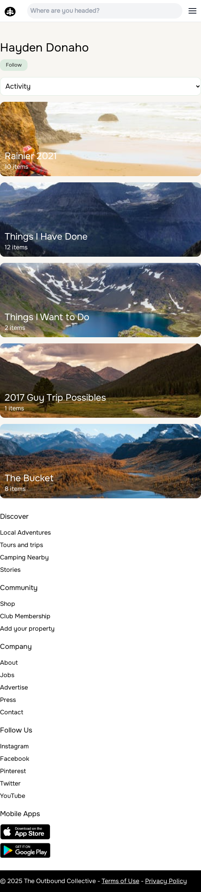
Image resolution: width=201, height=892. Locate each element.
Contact (11, 712)
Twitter (10, 783)
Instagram (14, 746)
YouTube (12, 796)
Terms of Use (120, 881)
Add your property (27, 628)
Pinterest (13, 771)
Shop (7, 604)
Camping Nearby (24, 557)
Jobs (7, 675)
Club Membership (25, 616)
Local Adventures (25, 532)
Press (8, 700)
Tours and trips (21, 545)
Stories (10, 570)
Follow (14, 65)
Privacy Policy (166, 881)
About (9, 663)
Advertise (14, 687)
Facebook (14, 759)
